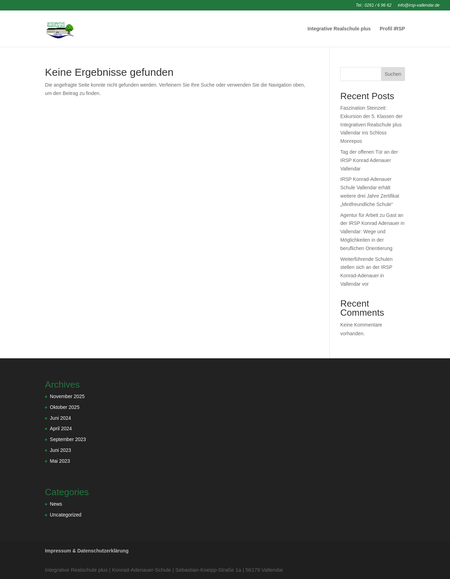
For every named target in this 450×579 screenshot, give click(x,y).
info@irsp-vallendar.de (419, 5)
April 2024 (61, 428)
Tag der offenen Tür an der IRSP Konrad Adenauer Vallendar (369, 160)
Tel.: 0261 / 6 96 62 (373, 5)
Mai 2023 (60, 461)
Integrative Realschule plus (339, 28)
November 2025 (67, 396)
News (56, 504)
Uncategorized (65, 515)
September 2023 (68, 439)
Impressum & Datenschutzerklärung (87, 551)
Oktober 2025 (64, 407)
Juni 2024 (60, 418)
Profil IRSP (392, 28)
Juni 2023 (60, 450)
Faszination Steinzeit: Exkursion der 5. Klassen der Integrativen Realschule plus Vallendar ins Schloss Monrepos (371, 124)
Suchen (393, 74)
